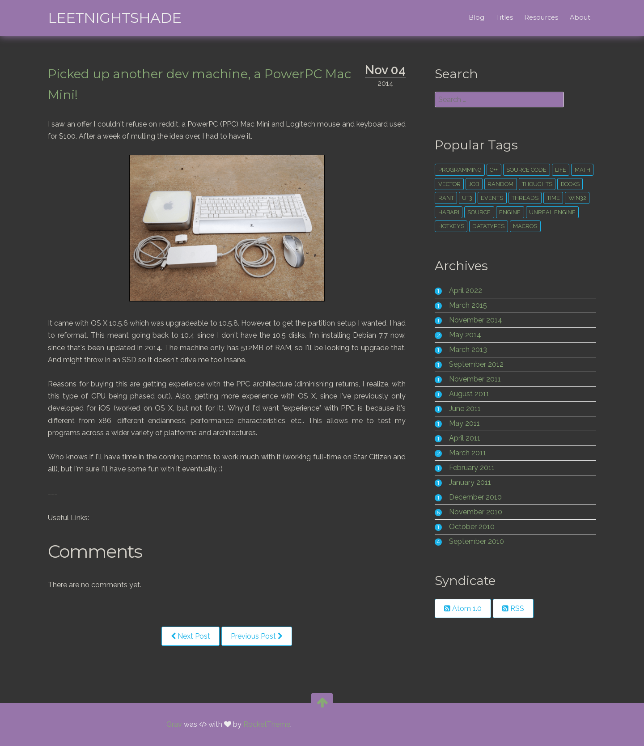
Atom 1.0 (462, 608)
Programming (459, 169)
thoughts (536, 184)
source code (526, 169)
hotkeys (450, 226)
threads (524, 198)
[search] (498, 99)
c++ (493, 169)
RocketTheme (266, 725)
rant (445, 198)
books (569, 184)
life (559, 169)
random (500, 184)
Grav (174, 725)
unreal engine (551, 212)
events (491, 198)
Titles (502, 17)
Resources (539, 17)
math (581, 169)
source (478, 212)
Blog (474, 17)
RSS (513, 608)
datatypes (488, 226)
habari (447, 212)
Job (473, 184)
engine (509, 212)
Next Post (192, 636)
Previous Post (259, 636)
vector (448, 184)
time (552, 198)
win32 (576, 198)
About (578, 17)
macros (525, 226)
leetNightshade (116, 17)
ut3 (467, 198)
